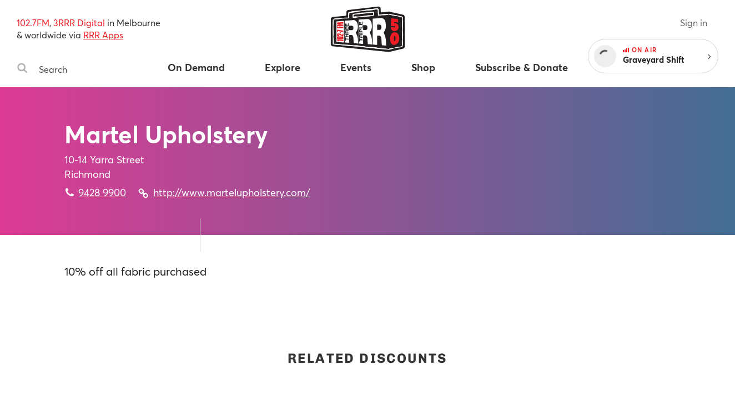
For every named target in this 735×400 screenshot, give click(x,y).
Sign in (693, 22)
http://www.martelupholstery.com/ (231, 192)
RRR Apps (103, 35)
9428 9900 (102, 192)
